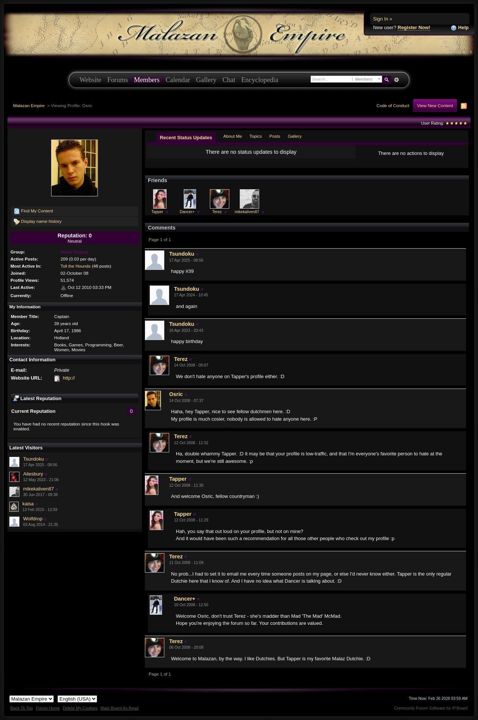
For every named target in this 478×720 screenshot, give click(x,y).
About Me (232, 136)
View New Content (435, 105)
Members (147, 80)
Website (90, 80)
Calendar (177, 80)
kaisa (28, 504)
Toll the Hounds (75, 266)
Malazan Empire (28, 105)
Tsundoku (33, 459)
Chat (229, 80)
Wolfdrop (33, 518)
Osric (176, 394)
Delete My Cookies (80, 708)
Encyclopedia (259, 80)
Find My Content (33, 211)
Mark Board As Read (119, 708)
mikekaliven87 (38, 489)
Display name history (38, 222)
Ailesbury (33, 474)
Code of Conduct (392, 105)
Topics (255, 136)
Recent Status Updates (186, 137)
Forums (117, 80)
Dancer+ (187, 212)
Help (460, 28)
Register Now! (414, 27)
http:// (69, 378)
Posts (274, 136)
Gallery (206, 80)
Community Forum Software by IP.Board (431, 708)
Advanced (396, 80)
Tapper (157, 212)
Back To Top (21, 708)
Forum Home (48, 708)
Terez (216, 212)
